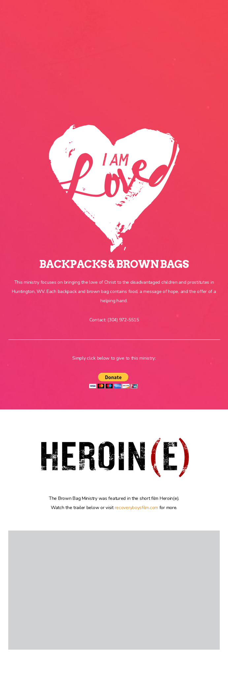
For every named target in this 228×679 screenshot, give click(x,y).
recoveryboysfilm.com (136, 507)
